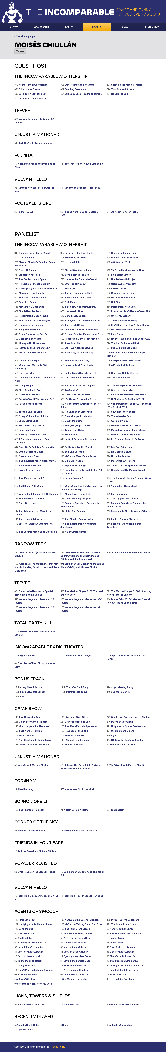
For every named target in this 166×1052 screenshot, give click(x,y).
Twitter (20, 51)
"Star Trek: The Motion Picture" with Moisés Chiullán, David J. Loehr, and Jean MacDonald (36, 567)
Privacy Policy (57, 1046)
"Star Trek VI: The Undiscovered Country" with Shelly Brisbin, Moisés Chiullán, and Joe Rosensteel (80, 556)
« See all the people (25, 36)
